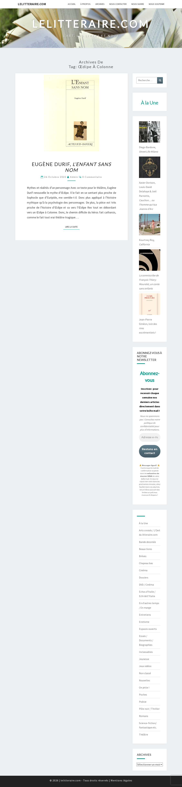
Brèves (142, 556)
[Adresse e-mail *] (149, 437)
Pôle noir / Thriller (149, 708)
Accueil (72, 4)
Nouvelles (144, 680)
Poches (143, 694)
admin (74, 177)
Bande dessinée (147, 542)
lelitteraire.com (32, 4)
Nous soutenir (156, 4)
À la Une (143, 523)
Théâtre (143, 734)
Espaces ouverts (148, 628)
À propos (85, 4)
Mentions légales (121, 780)
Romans (143, 716)
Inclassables (146, 651)
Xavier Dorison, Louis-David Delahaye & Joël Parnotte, (148, 195)
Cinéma (143, 570)
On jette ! (144, 687)
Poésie (142, 701)
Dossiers (143, 577)
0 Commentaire (92, 177)
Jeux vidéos (145, 666)
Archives (100, 4)
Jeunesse (144, 659)
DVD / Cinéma (146, 584)
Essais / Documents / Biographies (146, 640)
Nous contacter (118, 4)
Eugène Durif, (71, 167)
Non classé (145, 673)
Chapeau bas (146, 563)
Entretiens (145, 614)
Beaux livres (145, 549)
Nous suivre (137, 4)
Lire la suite (72, 226)
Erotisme (144, 621)
